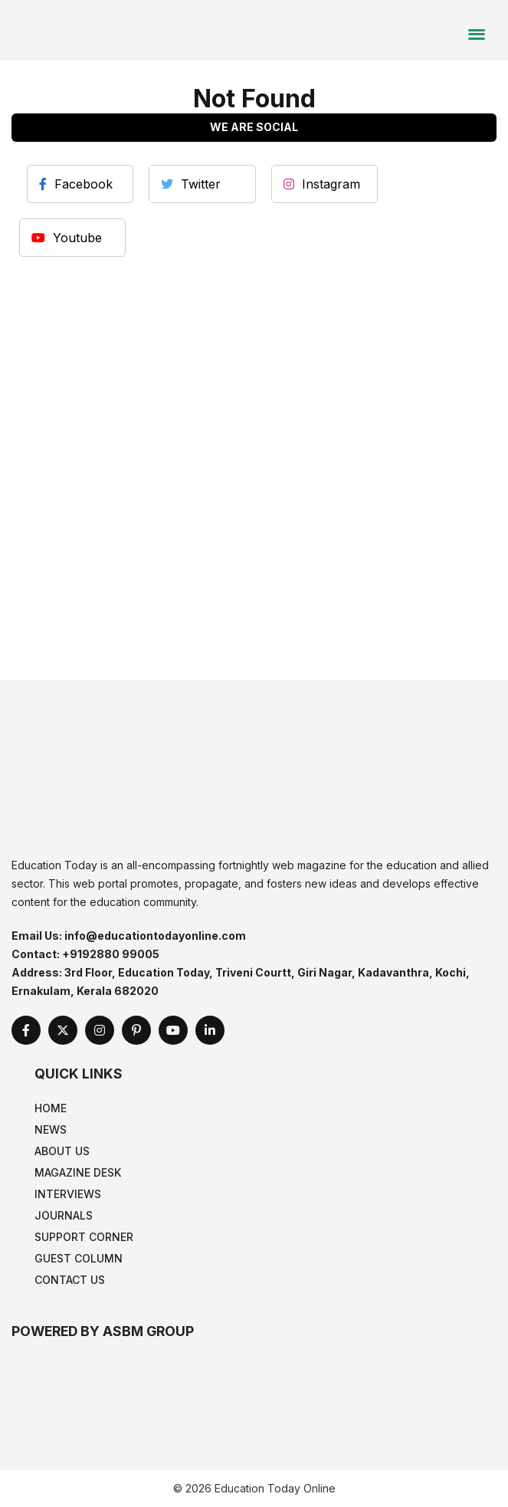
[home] (103, 29)
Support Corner (83, 1236)
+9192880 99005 (110, 953)
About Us (62, 1150)
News (50, 1129)
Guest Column (78, 1258)
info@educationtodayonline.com (155, 935)
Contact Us (69, 1279)
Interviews (67, 1193)
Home (50, 1108)
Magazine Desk (77, 1172)
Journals (63, 1215)
